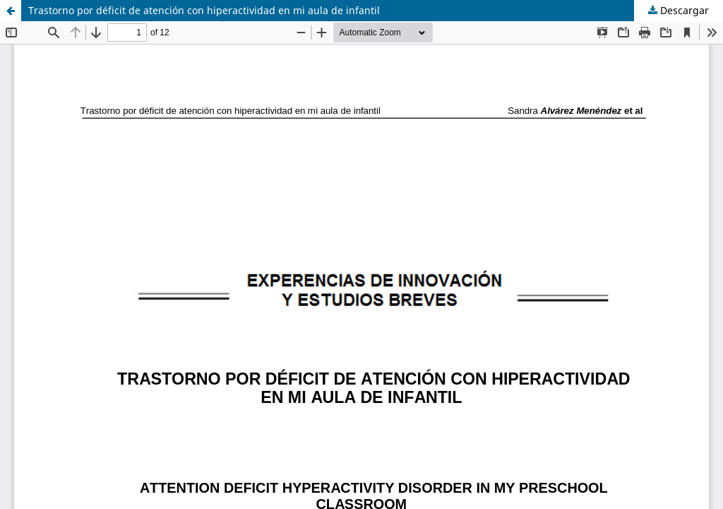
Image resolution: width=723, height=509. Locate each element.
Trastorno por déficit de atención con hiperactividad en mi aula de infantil (204, 10)
